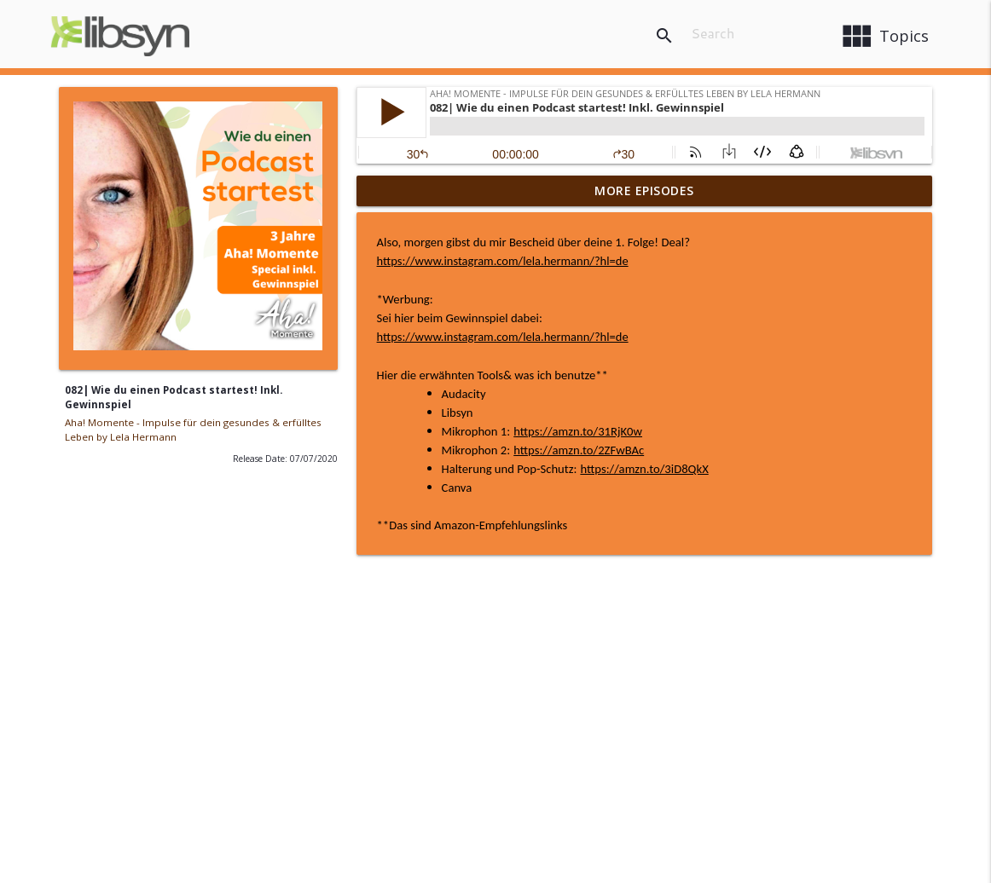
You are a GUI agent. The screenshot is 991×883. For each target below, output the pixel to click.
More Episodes (644, 190)
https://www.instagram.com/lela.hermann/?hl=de (503, 260)
